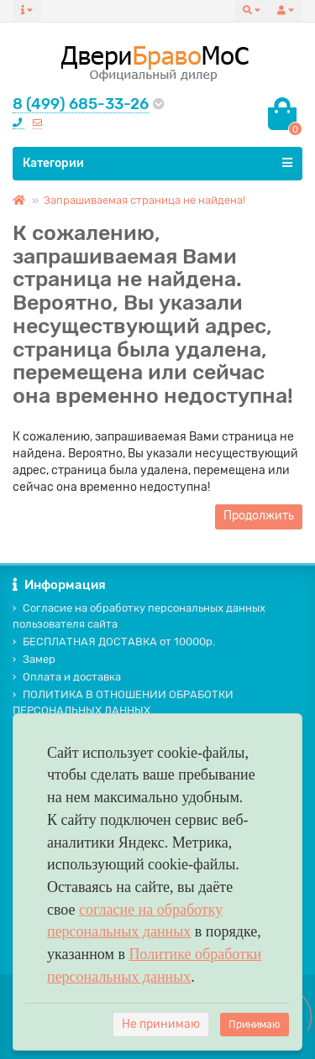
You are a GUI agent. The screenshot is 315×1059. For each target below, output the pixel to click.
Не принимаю (161, 1024)
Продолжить (258, 516)
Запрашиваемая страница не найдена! (144, 200)
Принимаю (254, 1024)
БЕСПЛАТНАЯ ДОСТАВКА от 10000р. (114, 641)
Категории (157, 163)
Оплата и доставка (67, 676)
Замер (34, 659)
